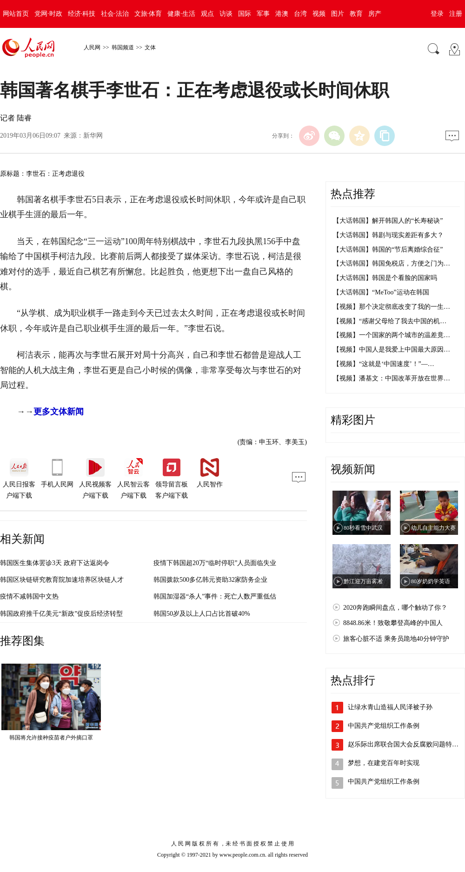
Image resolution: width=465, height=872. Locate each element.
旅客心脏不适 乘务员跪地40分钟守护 (396, 638)
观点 (207, 13)
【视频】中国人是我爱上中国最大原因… (391, 349)
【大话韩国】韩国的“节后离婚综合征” (388, 249)
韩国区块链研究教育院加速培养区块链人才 (62, 579)
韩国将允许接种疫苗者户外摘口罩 (51, 737)
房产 (374, 13)
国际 (244, 13)
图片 (337, 13)
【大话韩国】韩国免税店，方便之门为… (391, 263)
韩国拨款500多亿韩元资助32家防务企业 (210, 579)
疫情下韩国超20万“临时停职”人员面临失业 (214, 562)
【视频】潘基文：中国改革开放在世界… (391, 378)
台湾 (300, 13)
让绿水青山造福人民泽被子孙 (390, 707)
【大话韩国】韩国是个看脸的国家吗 (385, 277)
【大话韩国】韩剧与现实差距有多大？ (388, 235)
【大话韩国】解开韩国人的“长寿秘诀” (388, 220)
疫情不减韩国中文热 (29, 596)
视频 (319, 13)
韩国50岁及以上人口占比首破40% (201, 613)
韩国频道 (123, 47)
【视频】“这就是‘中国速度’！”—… (383, 363)
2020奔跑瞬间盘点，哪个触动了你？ (395, 607)
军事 (263, 13)
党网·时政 (48, 13)
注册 (455, 13)
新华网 (93, 135)
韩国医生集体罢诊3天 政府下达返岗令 (54, 562)
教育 (356, 13)
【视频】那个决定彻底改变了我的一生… (391, 306)
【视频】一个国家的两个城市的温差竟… (391, 335)
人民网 (92, 47)
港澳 (281, 13)
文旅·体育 (148, 13)
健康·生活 (181, 13)
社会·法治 (115, 13)
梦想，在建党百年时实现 (383, 762)
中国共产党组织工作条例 (383, 725)
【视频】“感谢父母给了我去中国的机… (389, 321)
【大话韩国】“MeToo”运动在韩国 (381, 292)
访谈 (225, 13)
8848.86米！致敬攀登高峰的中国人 (393, 622)
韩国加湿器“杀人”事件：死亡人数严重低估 (214, 596)
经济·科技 (82, 13)
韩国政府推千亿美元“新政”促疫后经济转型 (61, 613)
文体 (150, 47)
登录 (437, 13)
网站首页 (16, 13)
